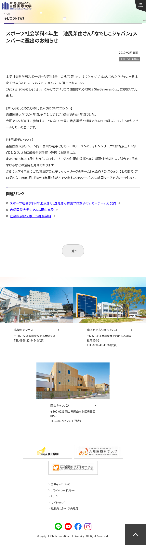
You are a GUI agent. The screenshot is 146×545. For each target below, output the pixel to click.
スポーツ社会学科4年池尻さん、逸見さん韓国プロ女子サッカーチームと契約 (63, 203)
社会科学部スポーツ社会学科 (30, 216)
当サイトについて (60, 484)
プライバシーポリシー (63, 490)
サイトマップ (58, 502)
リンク (54, 496)
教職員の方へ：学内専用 (64, 508)
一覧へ (73, 250)
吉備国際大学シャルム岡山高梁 (32, 209)
